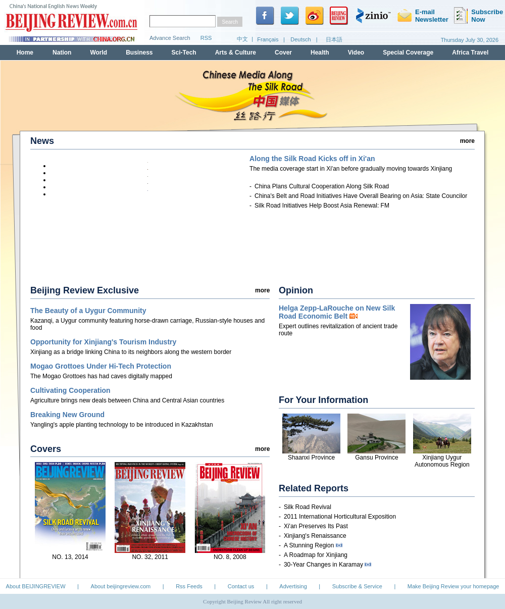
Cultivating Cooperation (70, 390)
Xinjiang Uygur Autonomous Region (442, 461)
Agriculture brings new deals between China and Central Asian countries (127, 400)
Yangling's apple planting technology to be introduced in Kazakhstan (121, 424)
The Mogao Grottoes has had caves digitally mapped (101, 376)
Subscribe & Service (357, 586)
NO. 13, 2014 (70, 557)
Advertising (293, 586)
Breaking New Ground (67, 415)
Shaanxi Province (311, 457)
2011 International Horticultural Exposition (340, 516)
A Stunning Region (313, 545)
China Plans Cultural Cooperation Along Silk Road (322, 186)
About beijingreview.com (121, 586)
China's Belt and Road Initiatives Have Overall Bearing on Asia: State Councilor (361, 195)
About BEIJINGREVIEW (36, 586)
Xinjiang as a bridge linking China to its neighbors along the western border (130, 352)
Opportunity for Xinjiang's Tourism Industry (103, 342)
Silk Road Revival (307, 507)
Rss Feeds (189, 586)
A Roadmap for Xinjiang (315, 555)
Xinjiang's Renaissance (315, 535)
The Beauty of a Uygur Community (88, 311)
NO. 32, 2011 (150, 557)
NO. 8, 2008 (230, 557)
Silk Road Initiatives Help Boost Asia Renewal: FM (322, 205)
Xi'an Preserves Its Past (316, 526)
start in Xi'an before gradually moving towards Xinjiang (350, 168)
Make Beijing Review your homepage (453, 586)
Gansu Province (376, 457)
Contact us (241, 586)
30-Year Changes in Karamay (327, 564)
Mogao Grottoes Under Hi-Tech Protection (100, 366)
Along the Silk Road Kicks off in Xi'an (312, 159)
